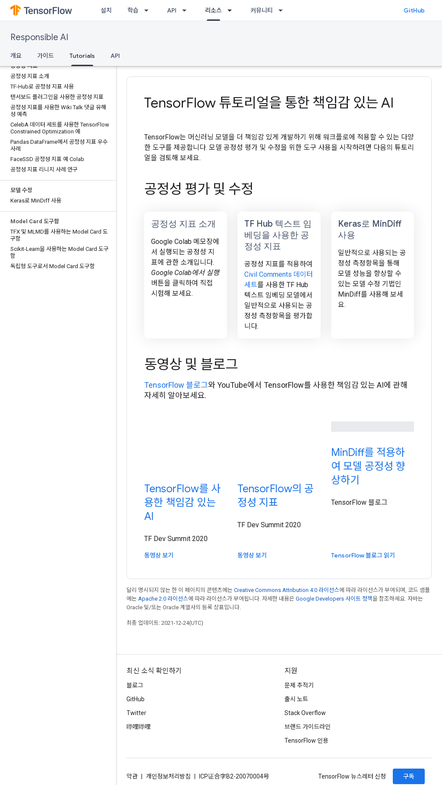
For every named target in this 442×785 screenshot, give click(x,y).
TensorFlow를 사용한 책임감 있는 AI (182, 502)
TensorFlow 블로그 (176, 384)
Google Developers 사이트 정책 (334, 598)
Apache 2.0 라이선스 (163, 598)
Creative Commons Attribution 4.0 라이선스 (286, 590)
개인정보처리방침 (168, 776)
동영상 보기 (159, 555)
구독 (408, 776)
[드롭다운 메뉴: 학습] (149, 10)
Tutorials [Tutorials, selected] (82, 56)
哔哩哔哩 (138, 726)
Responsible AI (39, 37)
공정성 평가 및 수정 (198, 189)
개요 (16, 56)
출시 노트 (296, 699)
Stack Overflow (305, 712)
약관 (132, 776)
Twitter (136, 712)
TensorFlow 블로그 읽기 (363, 555)
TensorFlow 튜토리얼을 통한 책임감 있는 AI (269, 102)
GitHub (414, 10)
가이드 (45, 56)
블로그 (134, 685)
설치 (106, 10)
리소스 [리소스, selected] (213, 10)
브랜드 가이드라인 (307, 726)
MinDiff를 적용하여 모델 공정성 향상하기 (368, 466)
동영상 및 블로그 (191, 364)
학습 (133, 10)
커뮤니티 (261, 10)
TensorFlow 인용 (306, 740)
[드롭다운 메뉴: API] (187, 10)
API (172, 10)
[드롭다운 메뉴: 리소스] (232, 10)
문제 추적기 (299, 685)
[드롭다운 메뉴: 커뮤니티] (283, 10)
